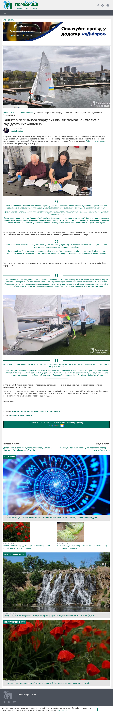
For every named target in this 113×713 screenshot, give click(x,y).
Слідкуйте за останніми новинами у (56, 424)
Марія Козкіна (17, 131)
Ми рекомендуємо (35, 411)
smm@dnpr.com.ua (27, 695)
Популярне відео (14, 554)
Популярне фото (14, 622)
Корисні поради (25, 415)
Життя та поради (52, 411)
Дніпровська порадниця (96, 141)
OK (104, 709)
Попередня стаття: (29, 447)
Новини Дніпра (10, 112)
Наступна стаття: (83, 447)
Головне (13, 415)
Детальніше (62, 710)
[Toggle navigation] (5, 12)
